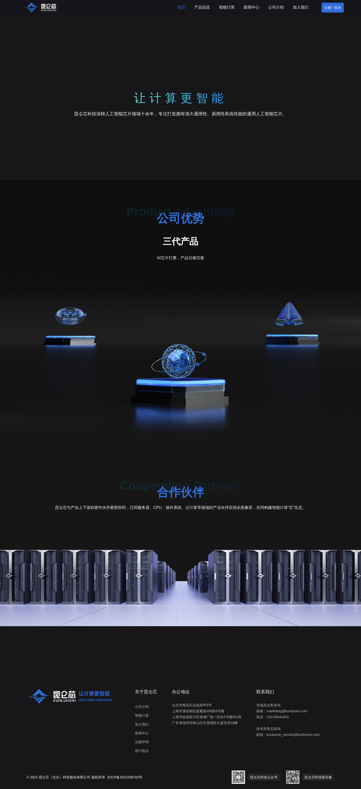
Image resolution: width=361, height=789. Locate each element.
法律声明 (142, 742)
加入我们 (301, 7)
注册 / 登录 (332, 8)
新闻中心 (251, 7)
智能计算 (227, 7)
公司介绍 (276, 7)
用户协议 (142, 751)
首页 (181, 7)
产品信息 (202, 7)
